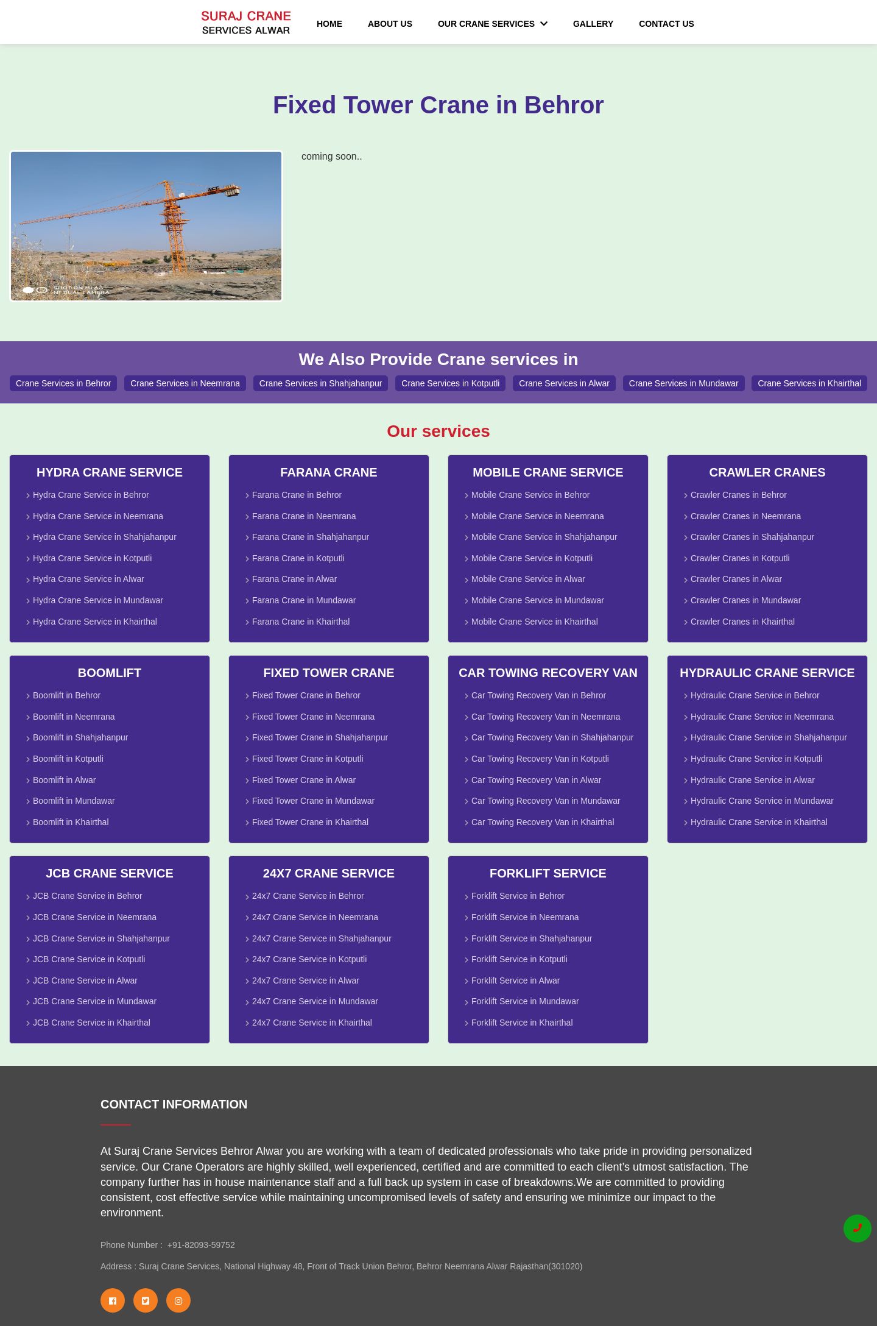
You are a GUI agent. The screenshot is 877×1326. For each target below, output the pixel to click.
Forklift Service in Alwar (515, 980)
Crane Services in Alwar (564, 383)
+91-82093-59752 (199, 1245)
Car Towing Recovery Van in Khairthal (543, 822)
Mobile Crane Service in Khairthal (534, 621)
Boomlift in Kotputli (68, 759)
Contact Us (666, 24)
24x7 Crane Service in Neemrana (315, 917)
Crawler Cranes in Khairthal (743, 621)
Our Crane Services (493, 24)
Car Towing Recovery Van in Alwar (536, 780)
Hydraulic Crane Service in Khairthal (759, 822)
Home (329, 24)
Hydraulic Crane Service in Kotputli (756, 759)
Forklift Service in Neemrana (525, 917)
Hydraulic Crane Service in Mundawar (762, 801)
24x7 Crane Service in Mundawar (315, 1001)
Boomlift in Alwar (64, 780)
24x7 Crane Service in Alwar (305, 980)
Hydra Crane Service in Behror (91, 495)
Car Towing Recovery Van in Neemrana (546, 717)
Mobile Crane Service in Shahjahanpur (544, 537)
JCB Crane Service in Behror (88, 896)
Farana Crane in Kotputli (298, 558)
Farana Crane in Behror (297, 495)
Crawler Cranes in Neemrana (746, 516)
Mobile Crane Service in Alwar (528, 579)
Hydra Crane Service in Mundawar (98, 600)
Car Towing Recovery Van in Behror (538, 695)
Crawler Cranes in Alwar (736, 579)
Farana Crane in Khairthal (301, 621)
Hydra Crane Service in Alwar (88, 579)
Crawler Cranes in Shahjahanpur (752, 537)
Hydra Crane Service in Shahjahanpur (105, 537)
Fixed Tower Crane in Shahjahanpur (320, 737)
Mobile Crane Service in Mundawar (537, 600)
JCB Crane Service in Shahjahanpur (101, 938)
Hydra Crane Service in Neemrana (98, 516)
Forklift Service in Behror (518, 896)
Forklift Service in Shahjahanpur (531, 938)
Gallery (593, 24)
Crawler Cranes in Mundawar (746, 600)
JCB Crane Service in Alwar (85, 980)
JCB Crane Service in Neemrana (95, 917)
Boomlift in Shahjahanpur (80, 737)
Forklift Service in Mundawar (525, 1001)
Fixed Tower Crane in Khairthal (310, 822)
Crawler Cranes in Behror (739, 495)
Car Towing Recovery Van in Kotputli (540, 759)
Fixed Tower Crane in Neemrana (313, 717)
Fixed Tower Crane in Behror (306, 695)
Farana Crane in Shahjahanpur (310, 537)
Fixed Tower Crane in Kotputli (308, 759)
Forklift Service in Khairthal (522, 1022)
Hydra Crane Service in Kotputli (92, 558)
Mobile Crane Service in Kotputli (532, 558)
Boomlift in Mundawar (74, 801)
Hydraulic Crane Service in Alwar (753, 780)
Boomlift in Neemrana (74, 717)
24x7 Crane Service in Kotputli (309, 959)
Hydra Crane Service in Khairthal (95, 621)
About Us (390, 24)
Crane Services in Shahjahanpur (320, 383)
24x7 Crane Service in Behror (308, 896)
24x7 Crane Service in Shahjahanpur (322, 938)
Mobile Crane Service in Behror (530, 495)
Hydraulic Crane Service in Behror (755, 695)
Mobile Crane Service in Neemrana (537, 516)
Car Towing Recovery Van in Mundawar (546, 801)
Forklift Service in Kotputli (519, 959)
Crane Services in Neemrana (185, 383)
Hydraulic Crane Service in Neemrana (762, 717)
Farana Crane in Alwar (294, 579)
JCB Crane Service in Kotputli (89, 959)
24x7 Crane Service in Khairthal (312, 1022)
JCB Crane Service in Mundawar (95, 1001)
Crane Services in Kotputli (450, 383)
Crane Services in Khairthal (809, 383)
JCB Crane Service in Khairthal (91, 1022)
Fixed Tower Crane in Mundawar (313, 801)
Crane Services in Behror (63, 383)
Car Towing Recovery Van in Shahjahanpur (552, 737)
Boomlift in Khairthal (71, 822)
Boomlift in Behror (66, 695)
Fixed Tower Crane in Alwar (304, 780)
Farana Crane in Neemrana (304, 516)
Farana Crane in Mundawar (304, 600)
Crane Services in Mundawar (684, 383)
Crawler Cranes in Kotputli (740, 558)
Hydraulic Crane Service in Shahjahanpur (769, 737)
